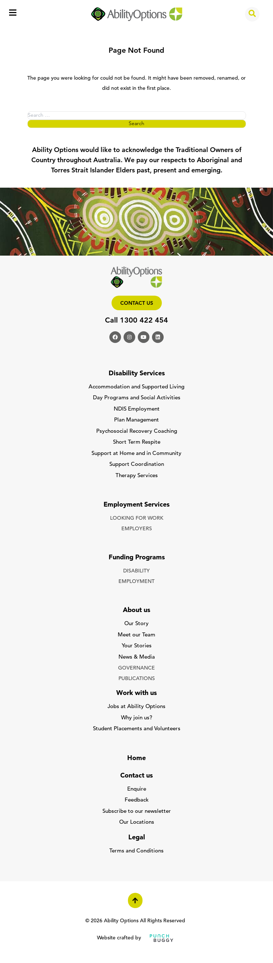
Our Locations (136, 822)
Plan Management (136, 420)
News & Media (136, 657)
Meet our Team (136, 635)
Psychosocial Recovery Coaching (136, 431)
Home (136, 758)
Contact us (136, 303)
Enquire (136, 789)
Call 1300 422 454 (136, 320)
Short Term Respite (136, 442)
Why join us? (136, 718)
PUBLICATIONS (136, 679)
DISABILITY (136, 571)
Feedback (137, 800)
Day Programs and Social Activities (136, 398)
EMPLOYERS (136, 529)
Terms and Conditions (136, 851)
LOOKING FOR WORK (136, 518)
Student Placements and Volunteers (136, 729)
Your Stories (137, 646)
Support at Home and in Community (136, 453)
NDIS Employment (137, 409)
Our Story (136, 624)
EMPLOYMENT (136, 581)
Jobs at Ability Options (136, 707)
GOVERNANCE (136, 668)
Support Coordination (136, 464)
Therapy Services (137, 476)
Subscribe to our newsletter (136, 811)
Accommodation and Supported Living (136, 387)
